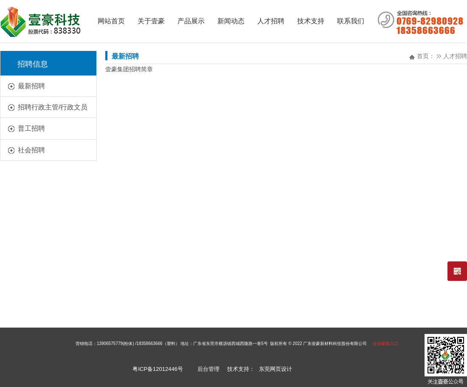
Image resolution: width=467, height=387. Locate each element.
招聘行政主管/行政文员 (52, 107)
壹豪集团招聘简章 (129, 69)
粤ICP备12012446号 (157, 369)
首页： (426, 56)
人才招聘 (455, 56)
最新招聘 (31, 86)
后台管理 (208, 369)
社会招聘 (31, 150)
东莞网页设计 (275, 369)
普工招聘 (31, 128)
